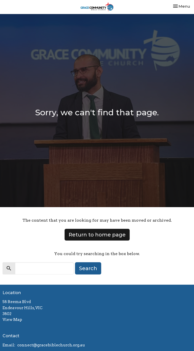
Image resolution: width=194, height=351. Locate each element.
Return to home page (97, 235)
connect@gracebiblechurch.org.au (51, 345)
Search (88, 268)
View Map (12, 319)
